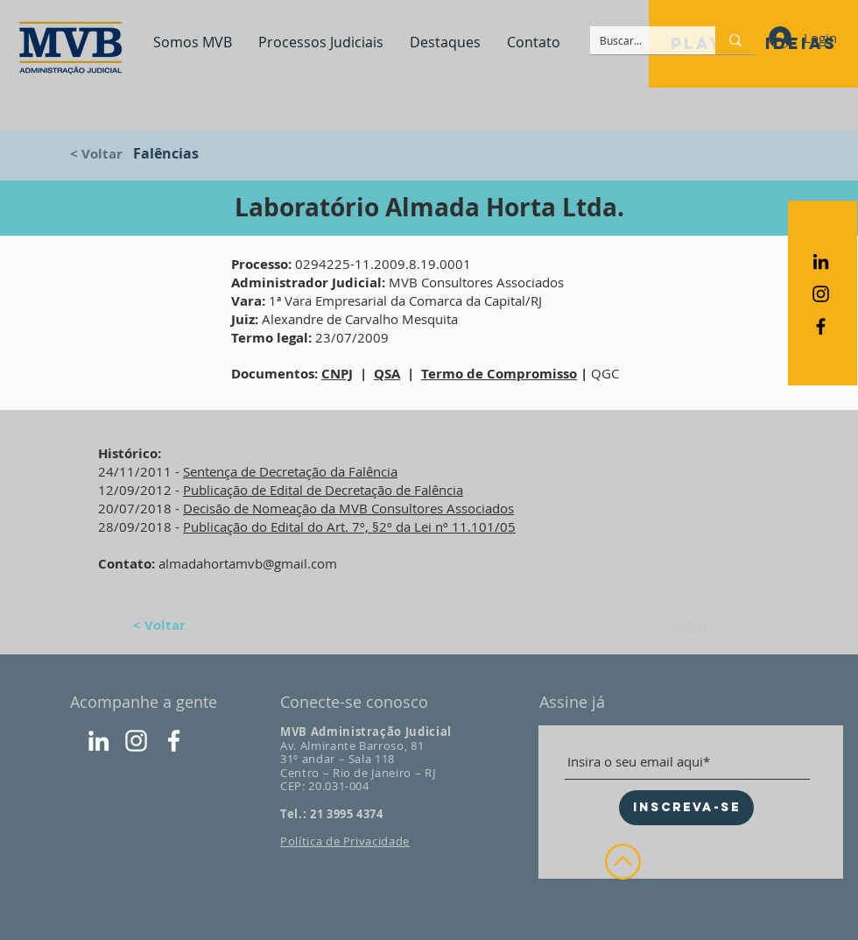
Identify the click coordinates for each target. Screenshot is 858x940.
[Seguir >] (681, 624)
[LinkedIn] (98, 740)
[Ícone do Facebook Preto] (821, 326)
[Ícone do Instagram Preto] (821, 294)
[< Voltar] (107, 153)
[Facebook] (173, 740)
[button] (192, 42)
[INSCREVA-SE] (686, 807)
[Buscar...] (639, 40)
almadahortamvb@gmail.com (247, 563)
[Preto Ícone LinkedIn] (821, 261)
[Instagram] (136, 740)
